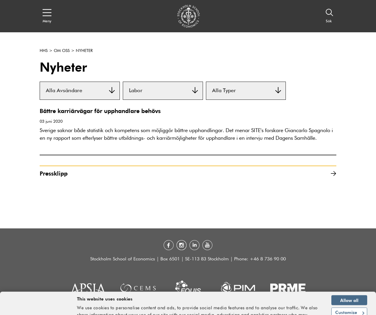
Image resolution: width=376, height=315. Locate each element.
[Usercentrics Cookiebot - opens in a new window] (38, 307)
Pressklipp (188, 173)
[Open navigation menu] (47, 16)
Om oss (62, 51)
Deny (349, 303)
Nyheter (84, 51)
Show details (305, 308)
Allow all (349, 279)
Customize (349, 291)
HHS (44, 51)
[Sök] (329, 16)
